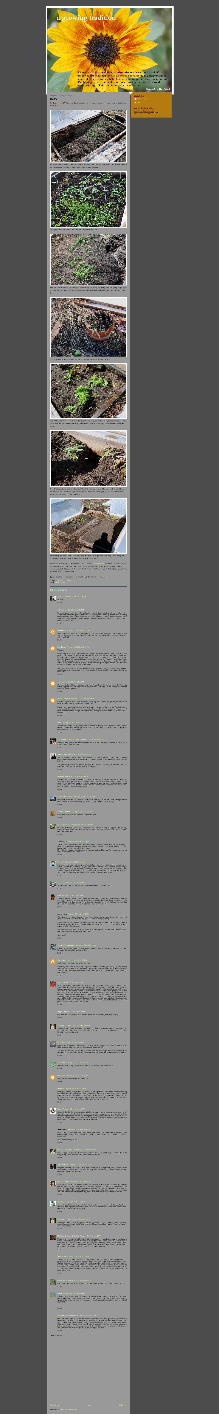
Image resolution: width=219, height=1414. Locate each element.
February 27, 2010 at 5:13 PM (74, 1293)
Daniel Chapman (63, 699)
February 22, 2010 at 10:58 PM (73, 723)
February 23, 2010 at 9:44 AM (73, 1042)
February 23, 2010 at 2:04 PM (79, 1129)
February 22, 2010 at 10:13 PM (75, 597)
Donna (60, 862)
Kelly (59, 1042)
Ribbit (59, 882)
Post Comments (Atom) (68, 1410)
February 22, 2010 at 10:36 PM (82, 699)
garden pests (60, 582)
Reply (59, 603)
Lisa (59, 895)
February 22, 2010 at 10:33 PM (72, 682)
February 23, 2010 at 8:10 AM (72, 982)
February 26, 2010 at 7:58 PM (79, 1256)
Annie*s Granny (63, 812)
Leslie (59, 1293)
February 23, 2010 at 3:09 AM (78, 841)
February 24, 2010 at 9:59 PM (79, 1219)
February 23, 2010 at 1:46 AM (81, 812)
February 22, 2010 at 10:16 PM (72, 610)
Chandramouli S (63, 825)
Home (89, 1405)
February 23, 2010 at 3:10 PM (85, 1150)
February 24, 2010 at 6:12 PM (74, 1202)
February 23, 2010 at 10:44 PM (80, 1165)
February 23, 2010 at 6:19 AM (72, 895)
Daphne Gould (63, 1181)
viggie (59, 1012)
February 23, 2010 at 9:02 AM (79, 1025)
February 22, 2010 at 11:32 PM (79, 754)
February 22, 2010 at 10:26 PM (78, 647)
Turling (60, 1202)
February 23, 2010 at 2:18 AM (81, 825)
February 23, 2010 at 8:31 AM (74, 1012)
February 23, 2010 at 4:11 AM (74, 862)
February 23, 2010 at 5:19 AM (73, 882)
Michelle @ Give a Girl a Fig (68, 1236)
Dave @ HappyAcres (65, 1150)
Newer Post (54, 1405)
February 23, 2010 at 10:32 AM (77, 1075)
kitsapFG (61, 776)
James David (62, 754)
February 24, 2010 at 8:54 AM (80, 1181)
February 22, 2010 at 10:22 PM (78, 630)
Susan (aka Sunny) (64, 797)
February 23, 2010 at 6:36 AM (78, 914)
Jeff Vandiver (62, 1165)
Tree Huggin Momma (65, 945)
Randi (59, 1109)
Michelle (60, 1089)
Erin (59, 982)
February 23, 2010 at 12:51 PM (74, 1109)
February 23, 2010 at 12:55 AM (84, 797)
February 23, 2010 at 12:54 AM (76, 776)
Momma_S (61, 630)
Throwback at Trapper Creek (68, 739)
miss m (60, 597)
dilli (58, 610)
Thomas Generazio (141, 99)
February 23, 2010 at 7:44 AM (76, 960)
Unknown (61, 960)
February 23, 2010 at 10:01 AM (76, 1062)
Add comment (56, 1336)
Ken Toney (61, 647)
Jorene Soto (62, 1256)
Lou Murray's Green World (67, 1316)
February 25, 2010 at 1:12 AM (90, 1236)
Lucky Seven (62, 1280)
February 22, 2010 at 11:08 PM (91, 739)
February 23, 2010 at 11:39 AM (76, 1089)
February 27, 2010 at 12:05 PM (79, 1280)
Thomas (60, 1025)
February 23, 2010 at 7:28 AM (85, 945)
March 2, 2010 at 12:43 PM (88, 1316)
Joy (58, 682)
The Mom (61, 1062)
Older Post (123, 1405)
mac (59, 723)
